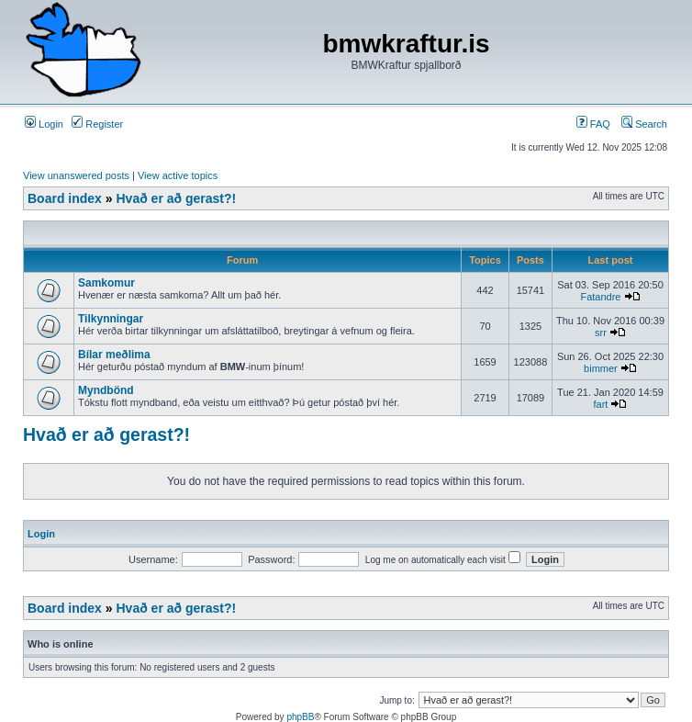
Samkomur (106, 282)
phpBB (300, 717)
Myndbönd (106, 390)
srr (601, 332)
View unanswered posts (76, 175)
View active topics (178, 175)
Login (44, 124)
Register (97, 124)
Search (644, 124)
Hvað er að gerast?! (176, 198)
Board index (65, 198)
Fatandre (600, 296)
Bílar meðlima (114, 354)
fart (601, 404)
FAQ (593, 124)
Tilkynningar (110, 318)
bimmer (601, 368)
